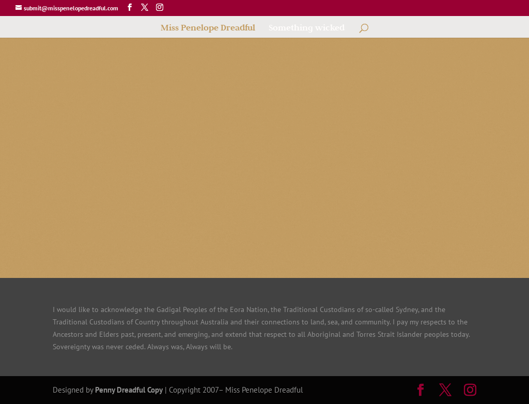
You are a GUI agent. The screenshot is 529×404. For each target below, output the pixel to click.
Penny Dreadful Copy (129, 390)
